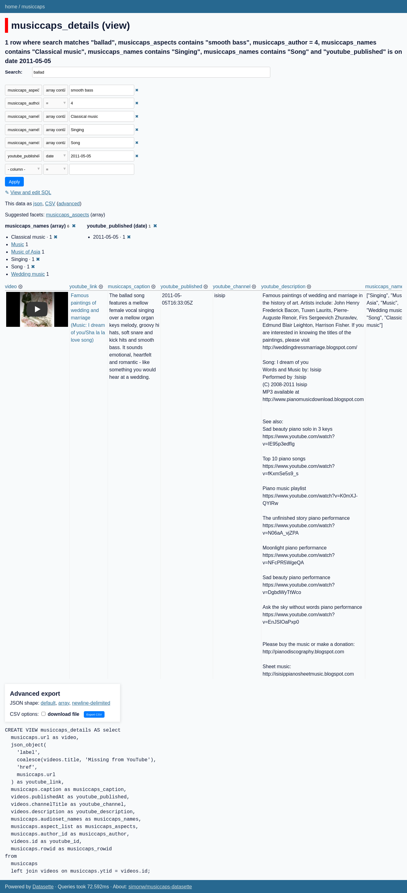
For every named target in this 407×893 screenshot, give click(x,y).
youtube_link (83, 286)
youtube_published (181, 286)
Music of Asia (25, 251)
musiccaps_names (385, 286)
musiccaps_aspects (67, 214)
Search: (13, 72)
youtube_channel (232, 286)
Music (17, 244)
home (11, 6)
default (48, 703)
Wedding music (28, 274)
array (63, 703)
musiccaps (33, 6)
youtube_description (283, 286)
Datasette (43, 886)
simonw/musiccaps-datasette (160, 886)
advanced (69, 203)
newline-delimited (91, 703)
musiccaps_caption (129, 286)
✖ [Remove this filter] (137, 90)
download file (60, 714)
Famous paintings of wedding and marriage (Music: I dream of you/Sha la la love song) (88, 318)
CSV (50, 203)
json (37, 203)
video (11, 286)
